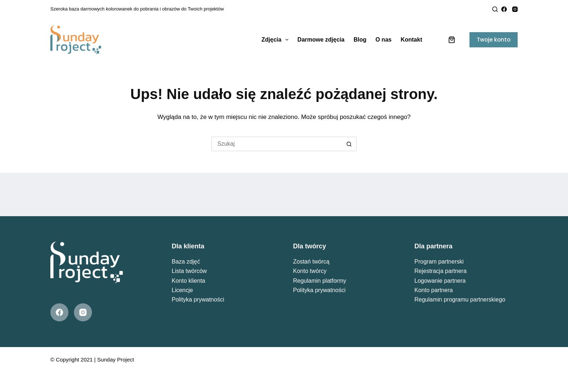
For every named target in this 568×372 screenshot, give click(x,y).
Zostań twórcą (311, 261)
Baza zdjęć (186, 261)
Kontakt (411, 40)
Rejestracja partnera (440, 271)
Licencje (182, 290)
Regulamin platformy (319, 281)
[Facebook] (504, 9)
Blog (360, 40)
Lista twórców (189, 271)
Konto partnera (433, 290)
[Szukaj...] (277, 144)
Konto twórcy (309, 271)
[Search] (495, 9)
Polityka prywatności (198, 299)
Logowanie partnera (439, 281)
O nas (383, 40)
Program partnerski (439, 261)
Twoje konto (493, 39)
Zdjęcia (276, 39)
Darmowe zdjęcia (320, 40)
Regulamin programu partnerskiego (459, 299)
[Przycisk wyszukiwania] (349, 144)
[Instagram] (515, 9)
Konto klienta (188, 281)
